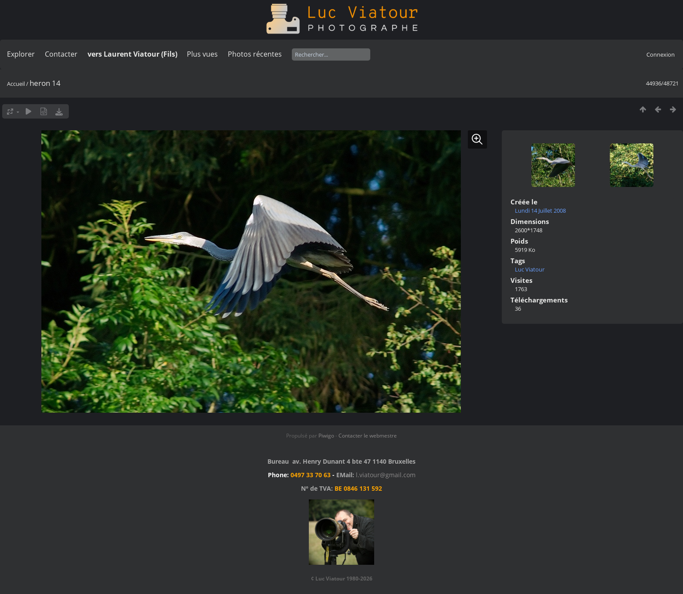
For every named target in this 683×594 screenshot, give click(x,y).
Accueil (16, 84)
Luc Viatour (529, 269)
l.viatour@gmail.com (386, 475)
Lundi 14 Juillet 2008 (540, 210)
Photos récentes (255, 54)
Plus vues (202, 54)
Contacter (61, 54)
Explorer (21, 54)
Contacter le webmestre (367, 435)
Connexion (660, 54)
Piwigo (326, 435)
